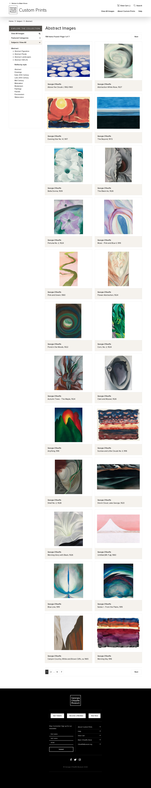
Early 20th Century (22, 75)
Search (138, 5)
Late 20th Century (22, 78)
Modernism (19, 86)
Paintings (18, 89)
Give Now (94, 716)
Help (140, 11)
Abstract (14, 48)
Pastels (17, 92)
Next (136, 37)
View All (23, 42)
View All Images (107, 11)
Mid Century (19, 80)
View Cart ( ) (123, 5)
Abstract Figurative (22, 51)
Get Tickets (57, 716)
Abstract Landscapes (23, 57)
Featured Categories (25, 38)
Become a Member (76, 716)
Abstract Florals (21, 54)
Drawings (18, 72)
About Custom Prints (126, 11)
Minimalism (19, 83)
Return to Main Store (19, 3)
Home (11, 21)
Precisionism (19, 94)
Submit (61, 749)
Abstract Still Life (21, 60)
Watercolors (19, 97)
